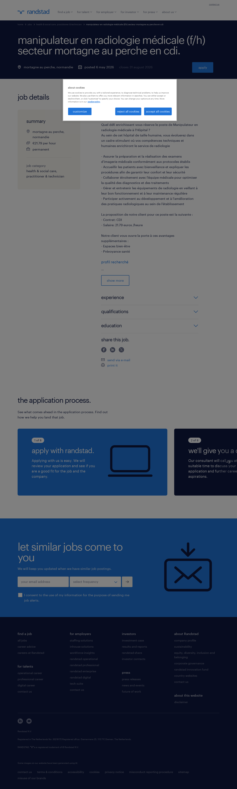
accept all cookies (158, 111)
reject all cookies (128, 111)
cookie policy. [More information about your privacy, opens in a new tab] (94, 102)
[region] (120, 100)
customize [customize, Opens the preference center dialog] (80, 111)
